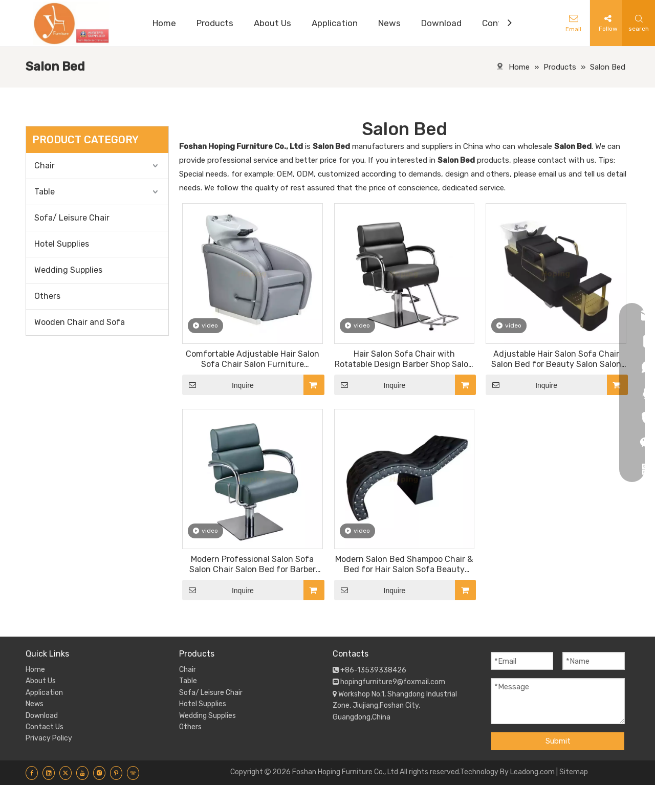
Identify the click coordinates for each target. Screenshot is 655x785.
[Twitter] (65, 773)
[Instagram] (99, 773)
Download (42, 715)
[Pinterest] (116, 773)
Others (47, 296)
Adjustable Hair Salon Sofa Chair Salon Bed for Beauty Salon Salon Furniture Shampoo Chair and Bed (556, 359)
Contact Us (44, 727)
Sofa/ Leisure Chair (72, 218)
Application (44, 692)
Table (44, 192)
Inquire (218, 385)
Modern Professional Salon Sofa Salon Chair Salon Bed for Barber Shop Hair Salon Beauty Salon (252, 564)
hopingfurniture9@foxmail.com (392, 682)
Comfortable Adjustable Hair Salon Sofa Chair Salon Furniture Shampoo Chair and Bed (252, 359)
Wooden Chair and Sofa (79, 322)
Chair (44, 165)
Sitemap (573, 772)
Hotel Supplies (61, 244)
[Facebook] (32, 773)
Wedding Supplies (68, 270)
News (34, 704)
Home (35, 669)
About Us (41, 681)
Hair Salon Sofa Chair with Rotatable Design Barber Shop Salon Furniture (404, 359)
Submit (558, 741)
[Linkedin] (48, 773)
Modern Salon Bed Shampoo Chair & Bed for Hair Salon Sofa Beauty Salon (404, 564)
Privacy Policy (49, 738)
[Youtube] (82, 773)
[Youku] (133, 773)
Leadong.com (532, 772)
